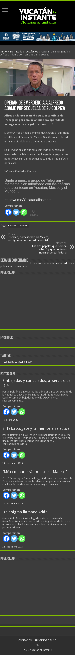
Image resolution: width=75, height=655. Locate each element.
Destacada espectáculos (24, 51)
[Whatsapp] (23, 212)
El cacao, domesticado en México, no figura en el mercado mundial (28, 237)
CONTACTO (25, 640)
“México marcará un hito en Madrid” (34, 472)
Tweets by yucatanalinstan (17, 361)
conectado (62, 263)
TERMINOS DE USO (46, 640)
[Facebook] (8, 212)
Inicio (3, 51)
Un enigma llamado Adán (25, 512)
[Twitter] (16, 212)
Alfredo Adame (18, 225)
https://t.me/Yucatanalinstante (28, 200)
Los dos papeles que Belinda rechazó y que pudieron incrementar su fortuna (46, 248)
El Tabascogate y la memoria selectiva (36, 428)
